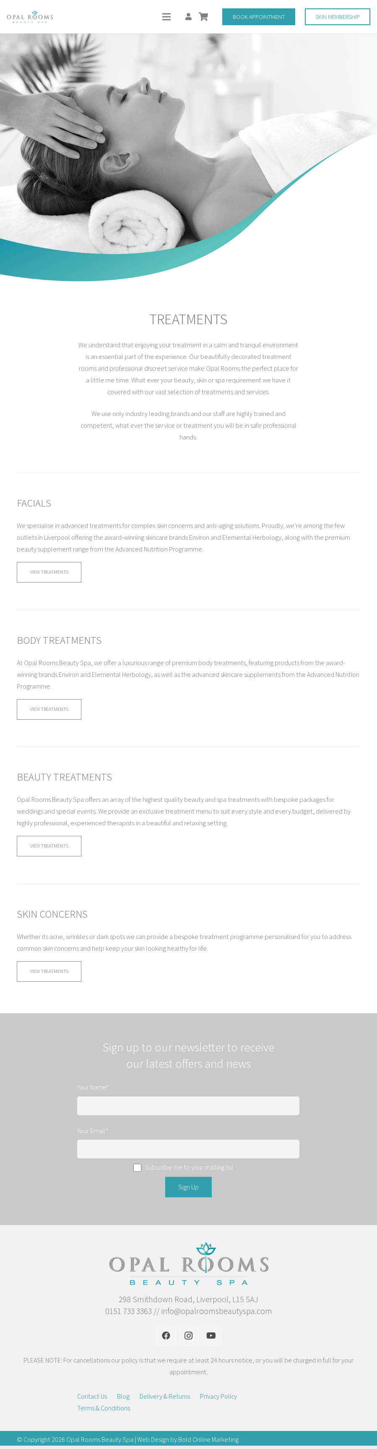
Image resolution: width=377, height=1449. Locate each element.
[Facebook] (166, 1335)
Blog (123, 1396)
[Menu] (166, 16)
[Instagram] (188, 1335)
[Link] (30, 16)
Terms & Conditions (103, 1408)
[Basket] (203, 17)
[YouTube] (211, 1335)
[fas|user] (190, 16)
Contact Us (92, 1396)
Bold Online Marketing (208, 1439)
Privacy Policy (218, 1396)
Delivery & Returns (165, 1396)
